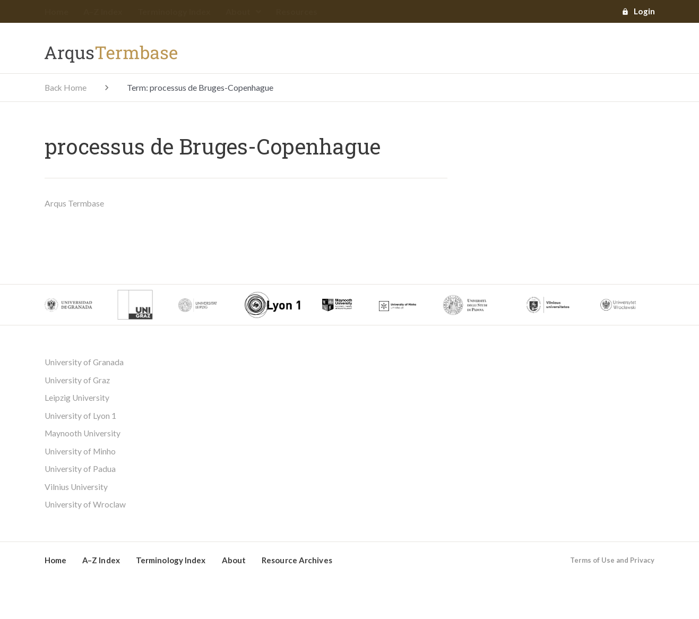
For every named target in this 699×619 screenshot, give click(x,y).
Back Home (66, 88)
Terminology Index (174, 12)
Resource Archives (297, 563)
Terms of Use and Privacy (612, 562)
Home (56, 12)
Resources (296, 12)
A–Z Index (103, 12)
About (243, 12)
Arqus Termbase (75, 204)
